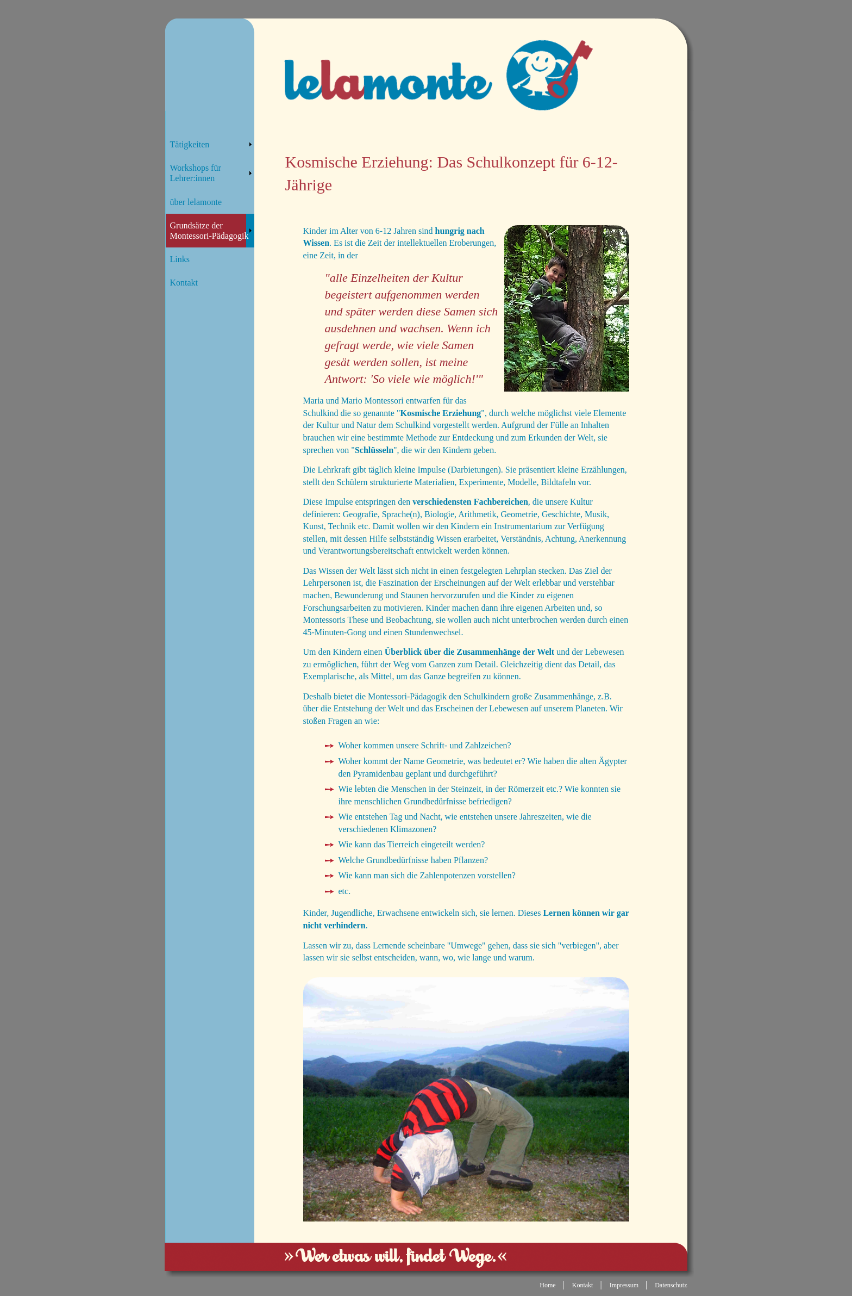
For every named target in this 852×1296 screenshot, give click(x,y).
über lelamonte (196, 202)
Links (180, 259)
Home (547, 1285)
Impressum (624, 1285)
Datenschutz (671, 1285)
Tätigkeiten (190, 144)
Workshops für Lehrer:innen (195, 173)
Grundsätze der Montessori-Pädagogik (209, 230)
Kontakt (184, 282)
